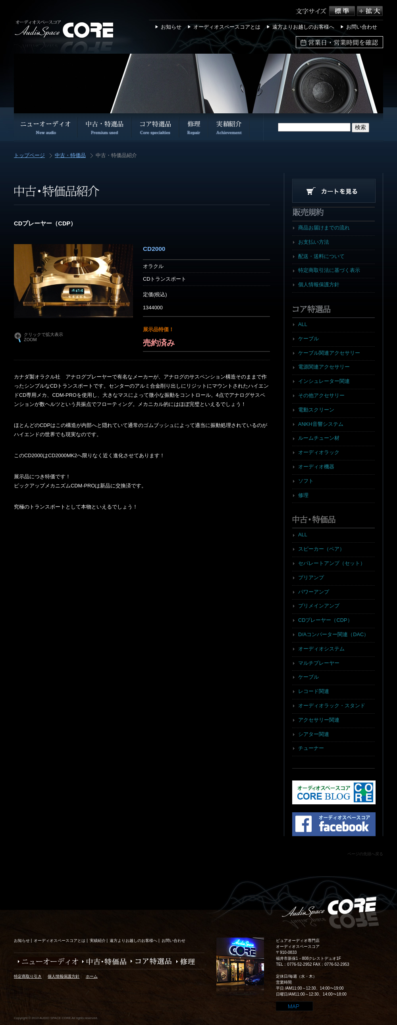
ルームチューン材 (318, 438)
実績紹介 (98, 940)
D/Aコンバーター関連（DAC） (333, 634)
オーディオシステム (321, 649)
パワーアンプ (313, 592)
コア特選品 (149, 961)
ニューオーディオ (46, 961)
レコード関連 (313, 691)
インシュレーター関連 (324, 381)
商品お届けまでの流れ (324, 228)
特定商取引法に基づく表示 (329, 270)
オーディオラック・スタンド (331, 706)
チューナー (311, 748)
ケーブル (308, 339)
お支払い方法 (313, 242)
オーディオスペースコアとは (226, 27)
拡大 (370, 11)
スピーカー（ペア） (321, 549)
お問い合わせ (361, 27)
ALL (302, 324)
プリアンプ (311, 577)
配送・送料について (321, 256)
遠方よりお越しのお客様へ (303, 27)
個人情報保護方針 (318, 284)
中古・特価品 (70, 155)
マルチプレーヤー (318, 663)
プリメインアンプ (318, 606)
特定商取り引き (28, 976)
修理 (303, 495)
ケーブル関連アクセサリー (329, 353)
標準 (343, 11)
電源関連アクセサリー (324, 367)
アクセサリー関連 (318, 720)
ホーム (92, 976)
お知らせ (171, 27)
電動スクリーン (316, 410)
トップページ (29, 155)
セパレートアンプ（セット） (331, 563)
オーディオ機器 (316, 467)
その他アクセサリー (321, 395)
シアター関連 (313, 734)
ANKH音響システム (320, 424)
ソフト (306, 481)
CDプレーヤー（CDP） (325, 620)
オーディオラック (318, 452)
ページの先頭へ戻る (365, 854)
